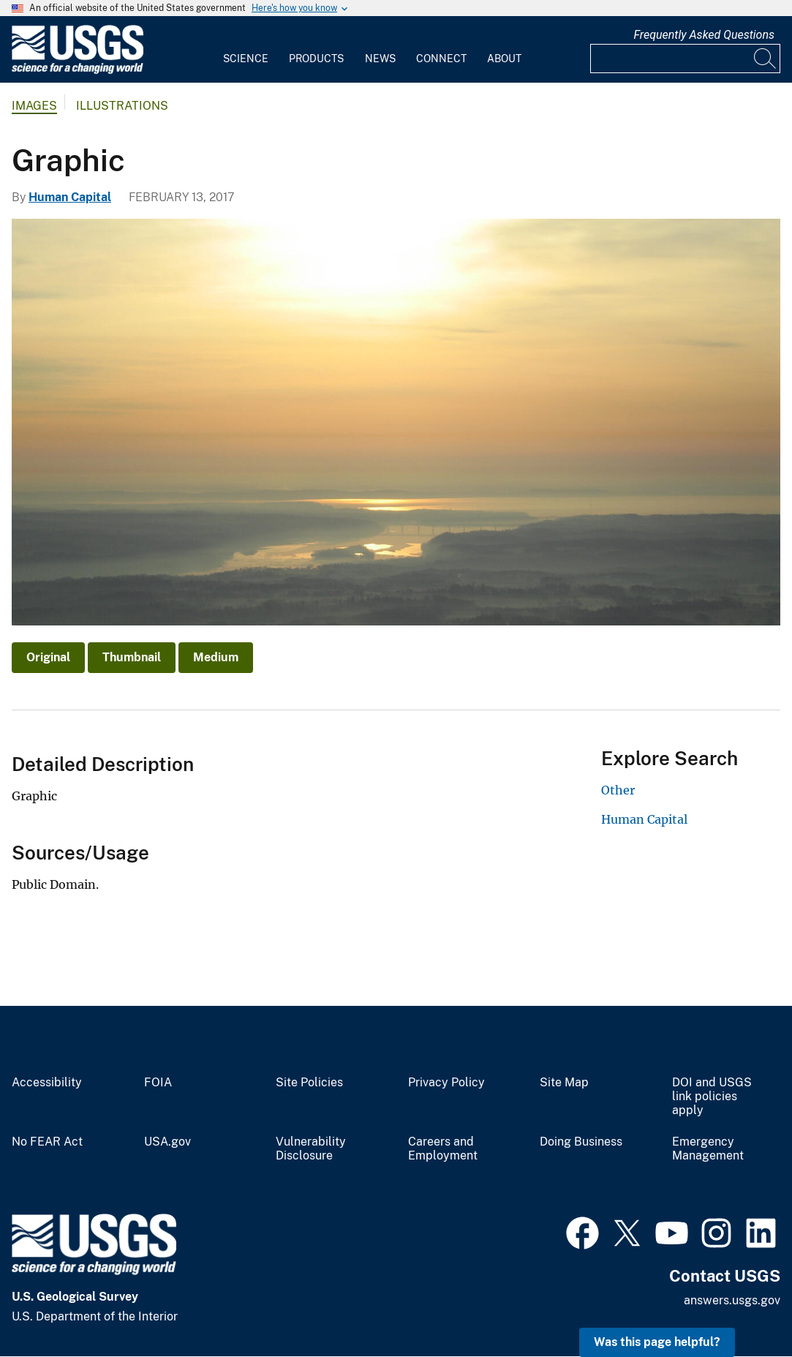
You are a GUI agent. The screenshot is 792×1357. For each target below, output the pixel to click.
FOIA (158, 1082)
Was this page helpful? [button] (657, 1342)
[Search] (765, 58)
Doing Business (581, 1142)
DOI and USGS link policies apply (712, 1096)
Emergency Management (708, 1148)
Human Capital (70, 197)
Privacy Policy (446, 1082)
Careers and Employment (443, 1148)
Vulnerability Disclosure (311, 1148)
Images (34, 106)
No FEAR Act (47, 1142)
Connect (441, 58)
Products (316, 58)
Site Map (564, 1082)
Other (618, 790)
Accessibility (47, 1082)
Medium (215, 657)
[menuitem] (246, 50)
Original (48, 657)
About (504, 58)
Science (245, 58)
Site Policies (309, 1082)
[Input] (685, 58)
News (380, 58)
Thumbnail (131, 657)
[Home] (77, 71)
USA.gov (167, 1142)
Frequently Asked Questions (703, 35)
